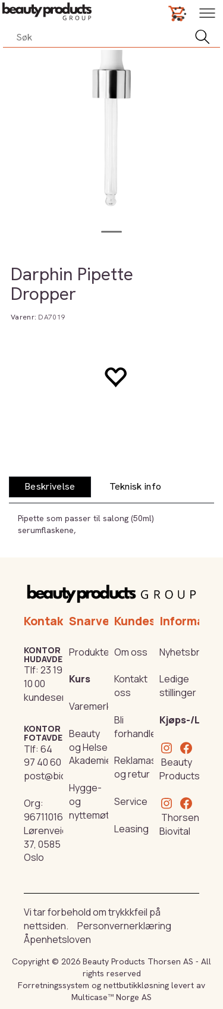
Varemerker (95, 706)
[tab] (50, 487)
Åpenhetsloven (57, 939)
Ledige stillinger (177, 685)
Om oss (130, 652)
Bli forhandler (137, 726)
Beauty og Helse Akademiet (92, 747)
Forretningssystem (53, 985)
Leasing (131, 828)
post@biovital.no (61, 775)
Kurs (79, 678)
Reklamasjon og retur (142, 767)
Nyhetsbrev (185, 652)
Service (130, 801)
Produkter (91, 652)
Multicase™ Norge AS (111, 997)
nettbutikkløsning (136, 985)
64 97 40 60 (42, 755)
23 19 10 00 (43, 676)
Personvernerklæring (124, 925)
